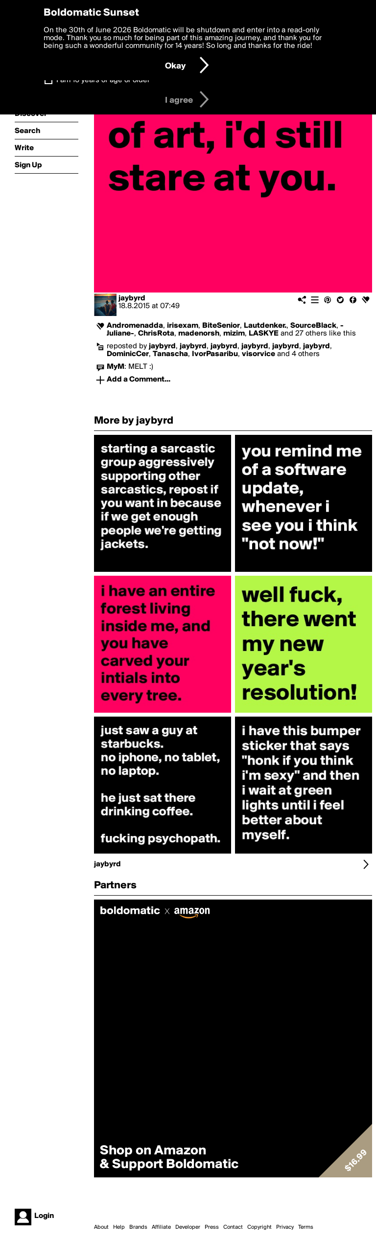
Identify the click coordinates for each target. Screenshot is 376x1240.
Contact (233, 1227)
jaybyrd (131, 298)
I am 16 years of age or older (103, 80)
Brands (138, 1227)
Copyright (259, 1227)
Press (212, 1227)
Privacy (285, 1227)
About (101, 1227)
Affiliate (161, 1227)
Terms (305, 1227)
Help (119, 1227)
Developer (187, 1227)
